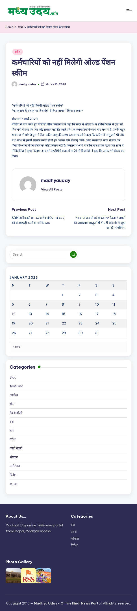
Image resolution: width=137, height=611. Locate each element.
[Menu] (128, 10)
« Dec (16, 346)
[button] (51, 189)
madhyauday (55, 180)
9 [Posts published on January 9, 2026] (79, 304)
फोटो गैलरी (16, 448)
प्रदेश (17, 51)
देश (12, 422)
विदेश (13, 475)
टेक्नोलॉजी (16, 413)
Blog (13, 377)
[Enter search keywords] (44, 254)
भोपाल (14, 457)
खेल (12, 404)
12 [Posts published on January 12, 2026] (13, 314)
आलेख (14, 395)
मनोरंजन (15, 466)
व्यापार (13, 484)
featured (16, 386)
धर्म (12, 431)
